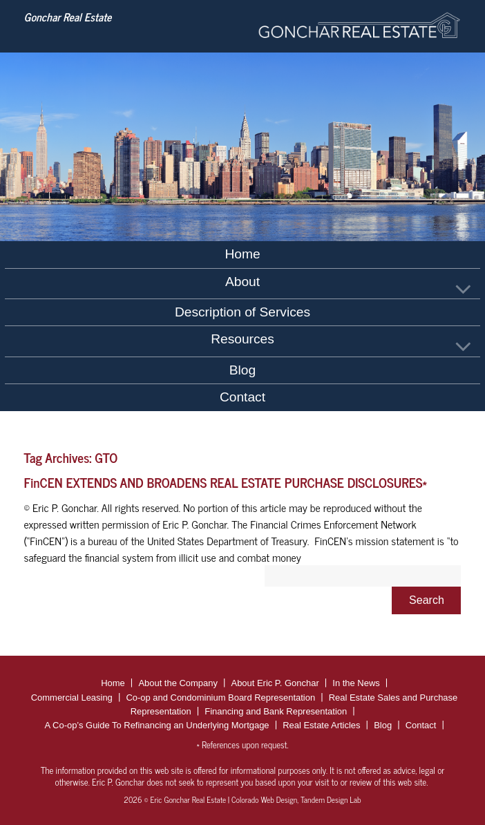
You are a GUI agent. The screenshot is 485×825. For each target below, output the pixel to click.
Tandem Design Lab (331, 799)
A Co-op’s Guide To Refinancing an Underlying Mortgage (157, 725)
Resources (242, 339)
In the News (355, 683)
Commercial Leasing (72, 697)
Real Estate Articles (321, 725)
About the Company (178, 683)
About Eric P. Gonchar (275, 683)
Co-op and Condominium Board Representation (220, 697)
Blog (242, 370)
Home (242, 254)
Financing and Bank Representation (276, 711)
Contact (242, 397)
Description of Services (242, 312)
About (242, 281)
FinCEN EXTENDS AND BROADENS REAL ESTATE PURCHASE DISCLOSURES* (226, 482)
